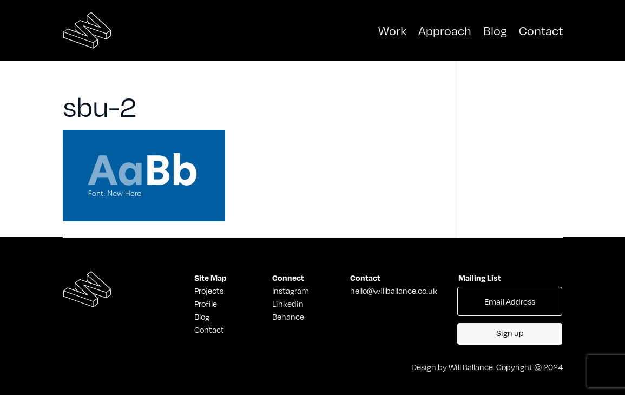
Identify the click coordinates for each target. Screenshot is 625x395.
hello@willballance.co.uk (393, 290)
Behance (288, 316)
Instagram (290, 290)
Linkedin (288, 303)
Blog (495, 30)
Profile (205, 303)
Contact (541, 30)
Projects (207, 290)
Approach (444, 30)
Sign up (510, 332)
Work (392, 30)
